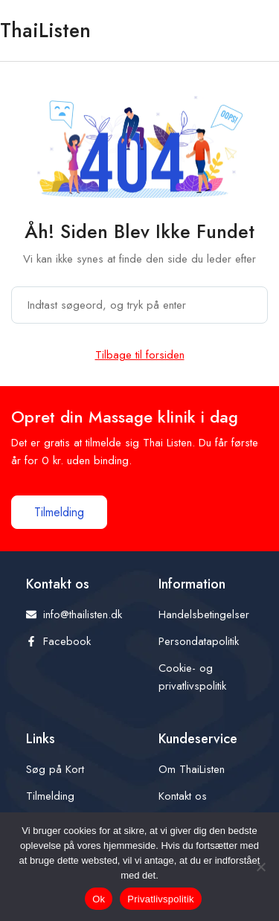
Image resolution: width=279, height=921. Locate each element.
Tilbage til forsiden (140, 355)
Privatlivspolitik (160, 899)
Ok (98, 899)
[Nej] (260, 866)
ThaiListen (45, 30)
